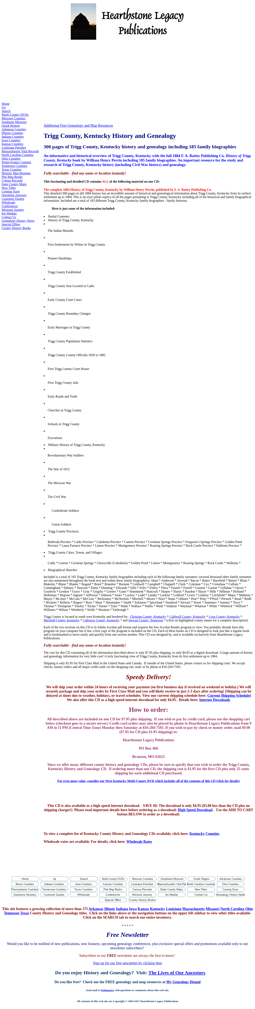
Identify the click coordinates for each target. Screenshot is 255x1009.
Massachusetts (193, 909)
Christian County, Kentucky (148, 616)
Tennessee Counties (14, 166)
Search (6, 111)
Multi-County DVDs (15, 114)
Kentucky (157, 909)
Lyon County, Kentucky (224, 616)
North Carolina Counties (17, 155)
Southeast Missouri (14, 122)
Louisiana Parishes (14, 147)
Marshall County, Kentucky (62, 620)
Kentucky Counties (205, 834)
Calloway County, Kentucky (101, 620)
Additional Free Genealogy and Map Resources (78, 126)
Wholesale (8, 202)
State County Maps (14, 184)
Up (4, 107)
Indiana (122, 909)
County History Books (16, 228)
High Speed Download (195, 810)
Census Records (12, 180)
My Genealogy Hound (183, 982)
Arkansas (96, 909)
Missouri (213, 909)
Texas (24, 913)
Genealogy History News (18, 220)
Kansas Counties (12, 144)
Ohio (249, 909)
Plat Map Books (12, 177)
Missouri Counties (14, 118)
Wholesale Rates (139, 842)
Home (6, 103)
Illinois (109, 909)
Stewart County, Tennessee (145, 620)
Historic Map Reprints (16, 173)
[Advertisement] (127, 71)
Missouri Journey (13, 209)
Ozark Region (11, 125)
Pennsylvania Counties (16, 162)
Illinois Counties (12, 133)
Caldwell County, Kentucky (188, 616)
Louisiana (173, 909)
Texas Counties (11, 169)
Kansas (143, 909)
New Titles (9, 188)
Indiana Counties (13, 136)
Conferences (10, 206)
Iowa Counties (11, 140)
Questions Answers (14, 195)
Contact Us (9, 217)
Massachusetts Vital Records (20, 151)
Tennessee (11, 913)
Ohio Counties (11, 158)
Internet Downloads (214, 700)
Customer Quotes (13, 198)
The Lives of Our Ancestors (176, 972)
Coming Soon (10, 191)
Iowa (133, 909)
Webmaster (107, 990)
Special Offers (11, 224)
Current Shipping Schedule (228, 696)
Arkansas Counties (14, 129)
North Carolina (232, 909)
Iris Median (9, 213)
